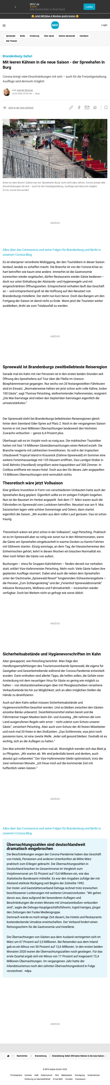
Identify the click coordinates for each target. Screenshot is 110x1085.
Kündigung (80, 1075)
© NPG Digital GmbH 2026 (55, 1069)
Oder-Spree (49, 36)
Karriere (28, 1075)
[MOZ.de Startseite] (55, 25)
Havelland (84, 36)
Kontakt (69, 1079)
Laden (89, 6)
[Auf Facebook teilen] (79, 107)
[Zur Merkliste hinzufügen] (105, 107)
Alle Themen (11, 41)
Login (104, 25)
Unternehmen (94, 1075)
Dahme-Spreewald (67, 36)
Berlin (22, 36)
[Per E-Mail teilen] (87, 107)
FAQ (57, 1075)
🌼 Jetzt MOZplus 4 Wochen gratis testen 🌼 (55, 16)
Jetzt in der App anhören (21, 107)
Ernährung (34, 36)
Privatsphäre (16, 1075)
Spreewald (10, 36)
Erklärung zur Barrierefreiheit (37, 1079)
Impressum (80, 1079)
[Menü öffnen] (4, 25)
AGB (36, 1075)
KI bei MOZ (58, 1079)
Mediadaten (66, 1075)
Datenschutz (46, 1075)
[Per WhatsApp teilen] (95, 107)
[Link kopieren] (71, 107)
